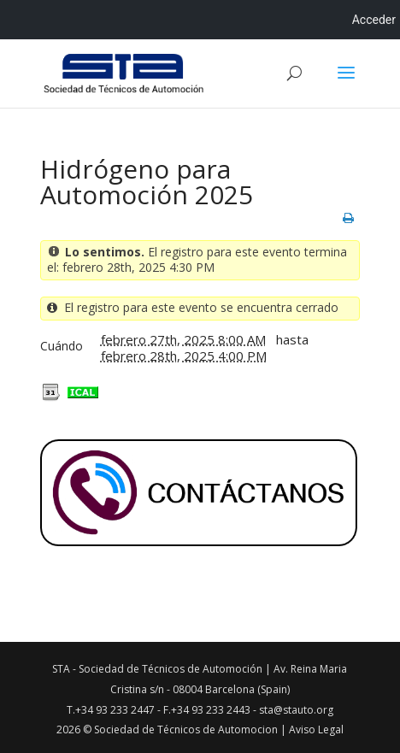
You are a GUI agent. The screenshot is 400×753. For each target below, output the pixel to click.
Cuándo (61, 346)
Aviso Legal (316, 729)
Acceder (374, 19)
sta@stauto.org (296, 710)
